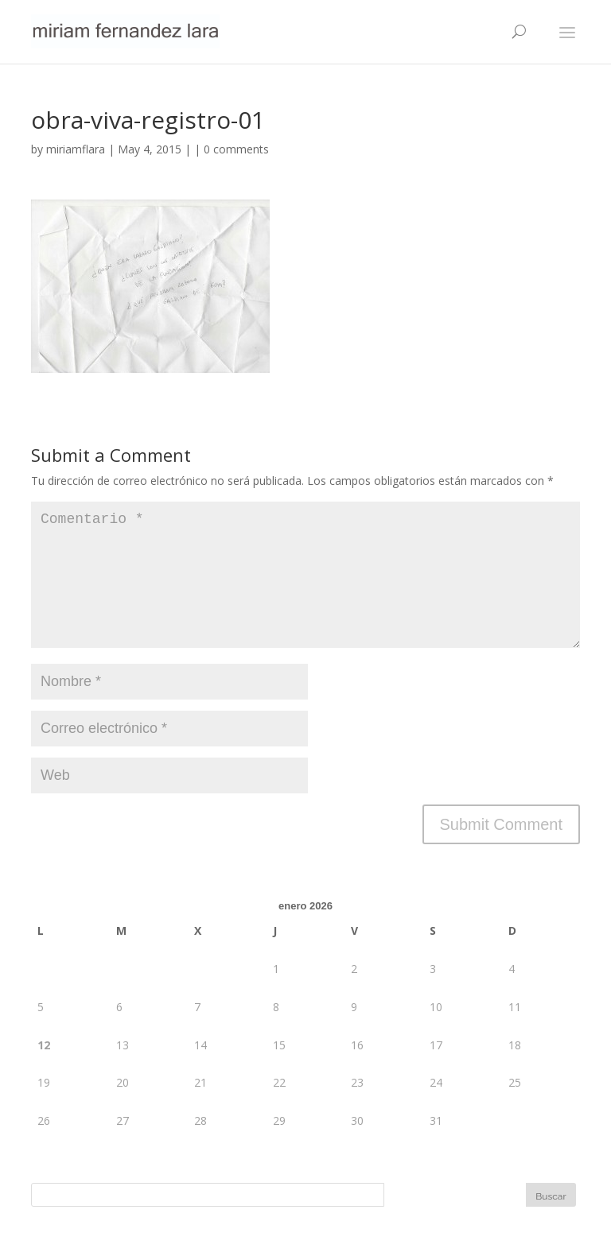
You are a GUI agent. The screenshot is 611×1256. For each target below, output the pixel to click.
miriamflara (75, 149)
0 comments (236, 149)
